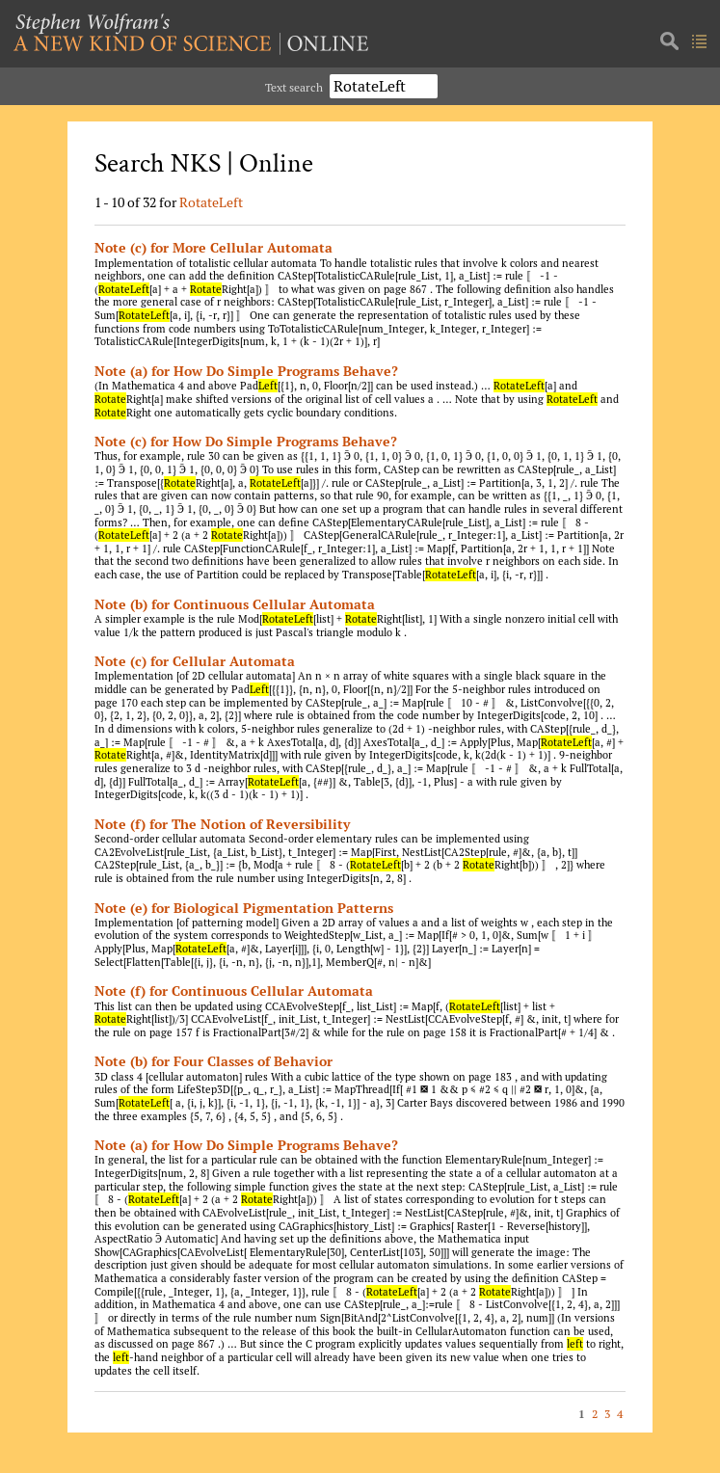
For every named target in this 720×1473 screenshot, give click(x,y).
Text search (294, 87)
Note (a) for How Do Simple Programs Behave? (246, 371)
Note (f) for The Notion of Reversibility (222, 824)
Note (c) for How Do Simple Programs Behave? (245, 441)
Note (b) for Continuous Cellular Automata (234, 604)
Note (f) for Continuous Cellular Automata (233, 990)
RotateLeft (211, 202)
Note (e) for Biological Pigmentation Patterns (243, 907)
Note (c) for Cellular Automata (194, 661)
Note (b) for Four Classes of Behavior (213, 1061)
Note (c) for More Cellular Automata (213, 247)
